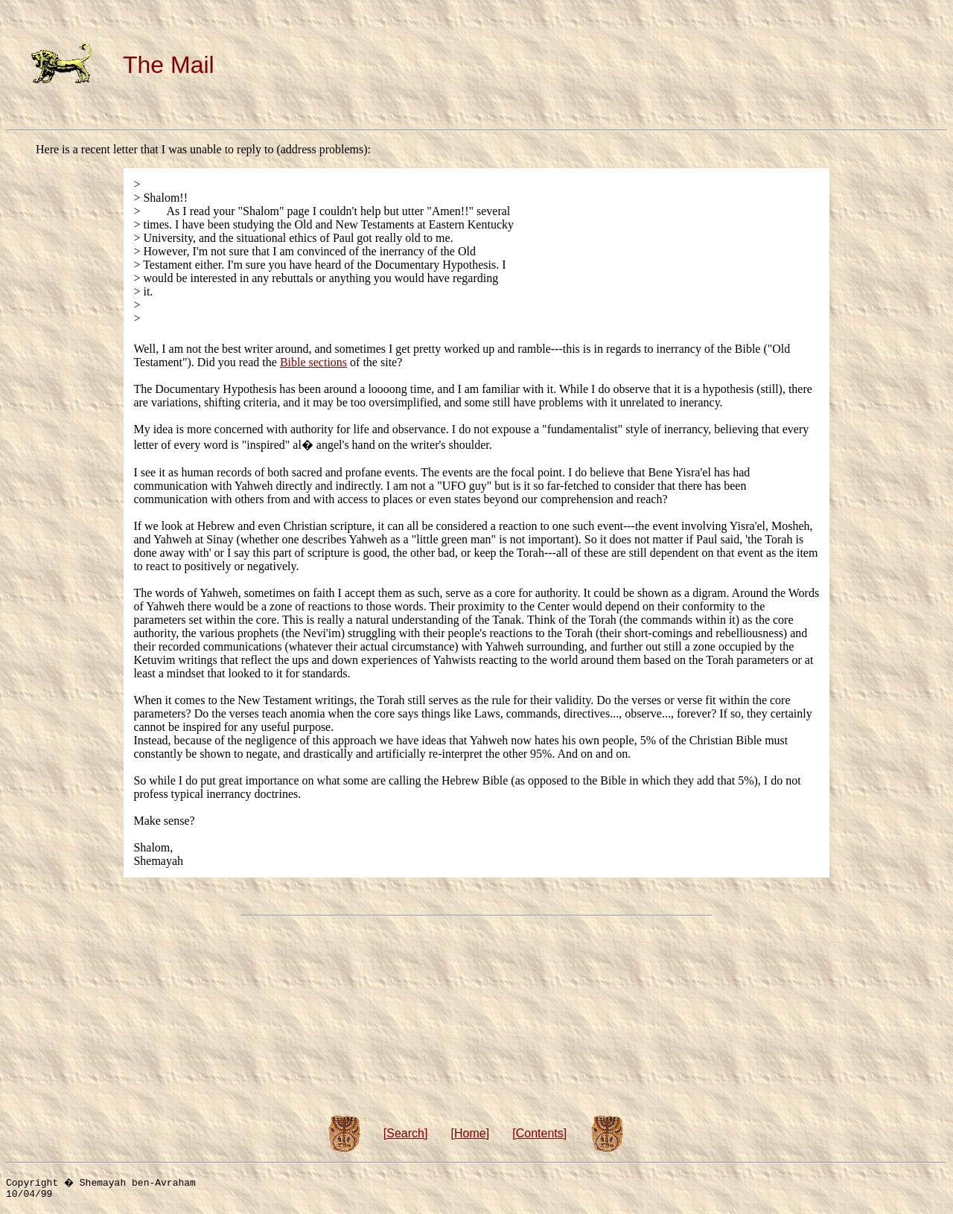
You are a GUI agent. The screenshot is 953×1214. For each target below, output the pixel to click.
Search (405, 1133)
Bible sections (313, 362)
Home (470, 1133)
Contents (540, 1133)
